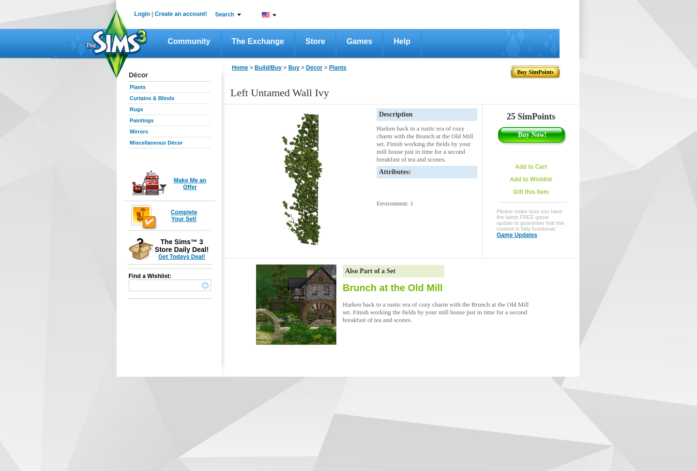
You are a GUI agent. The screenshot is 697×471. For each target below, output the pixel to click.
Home (240, 67)
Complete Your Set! (184, 215)
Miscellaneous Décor (156, 143)
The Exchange (258, 41)
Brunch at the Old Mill (393, 287)
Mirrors (139, 131)
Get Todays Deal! (181, 256)
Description (395, 114)
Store (315, 41)
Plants (138, 87)
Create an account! (181, 14)
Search (224, 14)
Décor (314, 67)
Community (189, 41)
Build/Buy (268, 67)
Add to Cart (530, 166)
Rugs (136, 109)
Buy (294, 67)
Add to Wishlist (531, 179)
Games (359, 41)
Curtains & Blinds (152, 98)
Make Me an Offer (190, 184)
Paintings (142, 120)
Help (402, 41)
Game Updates (517, 235)
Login (142, 14)
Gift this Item (530, 192)
